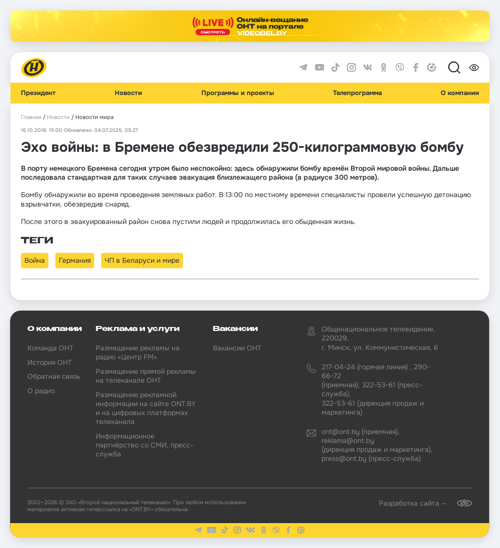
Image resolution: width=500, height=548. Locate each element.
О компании (460, 93)
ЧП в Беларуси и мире (142, 260)
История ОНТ (49, 362)
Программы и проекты (237, 93)
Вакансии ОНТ (237, 347)
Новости (128, 93)
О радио (41, 390)
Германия (75, 260)
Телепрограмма (357, 93)
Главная (31, 117)
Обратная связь (53, 376)
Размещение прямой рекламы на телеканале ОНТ (146, 376)
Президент (38, 93)
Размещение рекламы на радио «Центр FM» (137, 352)
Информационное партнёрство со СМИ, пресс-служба (144, 445)
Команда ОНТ (50, 347)
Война (34, 260)
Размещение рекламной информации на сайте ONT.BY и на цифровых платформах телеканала (146, 408)
